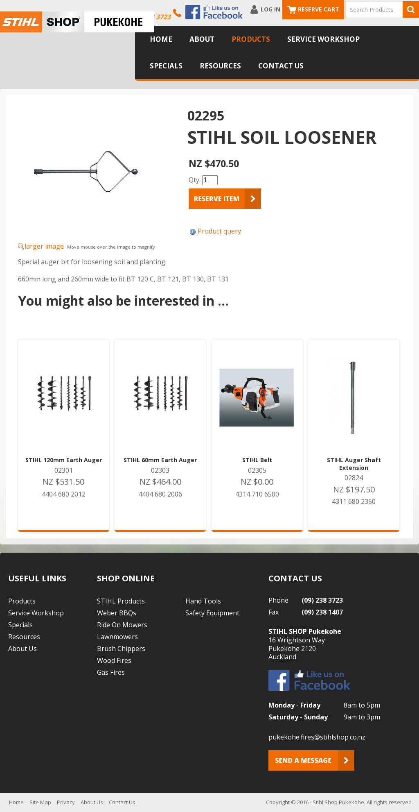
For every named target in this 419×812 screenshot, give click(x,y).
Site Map (40, 802)
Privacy (66, 802)
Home (161, 39)
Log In (270, 9)
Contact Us (281, 65)
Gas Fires (111, 672)
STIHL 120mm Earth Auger (63, 460)
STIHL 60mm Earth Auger (160, 460)
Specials (166, 65)
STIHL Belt (257, 460)
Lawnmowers (117, 636)
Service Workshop (323, 39)
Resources (220, 65)
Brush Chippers (121, 648)
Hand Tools (203, 601)
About (201, 39)
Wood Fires (114, 660)
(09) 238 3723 (322, 600)
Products (251, 39)
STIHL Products (121, 601)
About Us (22, 648)
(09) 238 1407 (322, 612)
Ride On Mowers (122, 624)
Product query (219, 231)
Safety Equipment (212, 612)
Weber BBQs (116, 612)
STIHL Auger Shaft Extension (354, 463)
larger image (44, 246)
